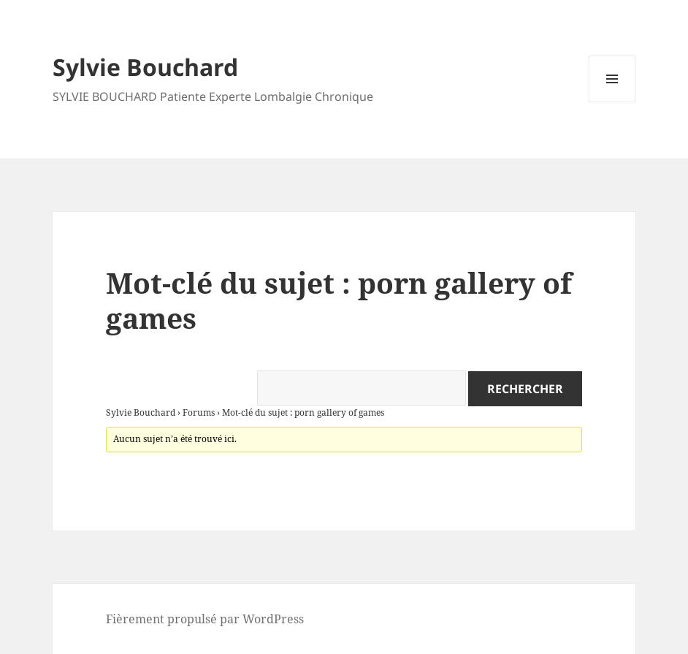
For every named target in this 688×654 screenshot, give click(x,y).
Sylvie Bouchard (145, 67)
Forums (199, 412)
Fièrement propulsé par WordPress (205, 619)
